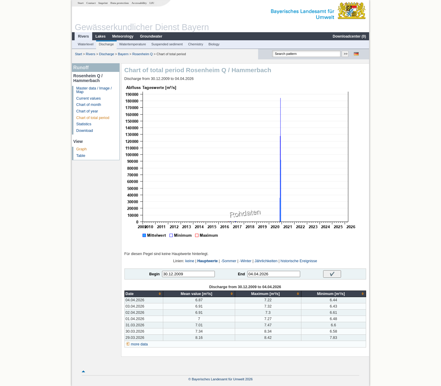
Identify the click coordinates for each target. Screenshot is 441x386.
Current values (88, 98)
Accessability (139, 2)
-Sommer (228, 261)
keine (189, 261)
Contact (90, 2)
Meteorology (122, 36)
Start (81, 2)
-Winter (245, 261)
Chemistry (195, 44)
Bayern (123, 54)
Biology (214, 44)
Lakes (100, 36)
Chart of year (87, 111)
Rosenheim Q (142, 54)
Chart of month (88, 105)
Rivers (83, 36)
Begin (154, 274)
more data (139, 344)
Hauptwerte (207, 261)
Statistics (83, 124)
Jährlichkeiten (266, 261)
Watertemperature (132, 44)
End (241, 274)
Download (84, 131)
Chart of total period (93, 118)
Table (80, 156)
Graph (81, 149)
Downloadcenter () (349, 36)
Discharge (106, 44)
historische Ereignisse (298, 261)
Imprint (103, 2)
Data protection (119, 2)
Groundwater (151, 36)
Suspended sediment (167, 44)
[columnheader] (143, 294)
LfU (151, 2)
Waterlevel (85, 44)
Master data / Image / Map (94, 90)
